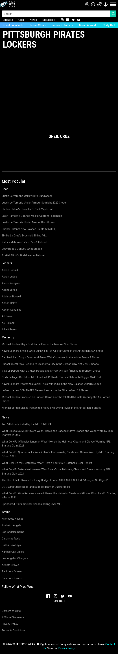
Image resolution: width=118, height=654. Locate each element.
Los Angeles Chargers (15, 558)
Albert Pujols (9, 329)
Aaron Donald (10, 270)
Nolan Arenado (88, 25)
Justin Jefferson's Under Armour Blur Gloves (28, 222)
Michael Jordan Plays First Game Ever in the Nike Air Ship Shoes (39, 344)
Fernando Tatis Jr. (62, 25)
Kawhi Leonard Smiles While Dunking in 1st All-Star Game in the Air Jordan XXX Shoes (53, 350)
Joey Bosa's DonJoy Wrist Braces (22, 248)
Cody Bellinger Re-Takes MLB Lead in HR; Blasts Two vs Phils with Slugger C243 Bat (51, 377)
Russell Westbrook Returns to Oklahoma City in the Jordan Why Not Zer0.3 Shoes (50, 364)
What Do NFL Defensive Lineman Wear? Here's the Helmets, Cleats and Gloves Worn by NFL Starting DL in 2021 (56, 471)
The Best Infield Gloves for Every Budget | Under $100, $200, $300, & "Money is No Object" (55, 480)
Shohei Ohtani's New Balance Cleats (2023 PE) (29, 229)
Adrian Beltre (9, 303)
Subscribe (48, 20)
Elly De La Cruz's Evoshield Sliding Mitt (24, 235)
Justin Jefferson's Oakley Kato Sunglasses (27, 196)
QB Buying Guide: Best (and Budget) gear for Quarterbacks (36, 486)
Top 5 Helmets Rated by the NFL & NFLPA (26, 424)
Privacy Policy (10, 624)
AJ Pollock (8, 323)
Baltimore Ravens (12, 578)
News (33, 20)
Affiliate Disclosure (13, 617)
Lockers (8, 20)
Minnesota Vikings (12, 518)
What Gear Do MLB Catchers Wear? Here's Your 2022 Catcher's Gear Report (47, 463)
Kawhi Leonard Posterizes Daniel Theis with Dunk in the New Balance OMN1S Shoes (51, 384)
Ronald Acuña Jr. (13, 25)
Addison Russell (11, 296)
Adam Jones (9, 289)
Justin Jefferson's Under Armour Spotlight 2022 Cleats (34, 202)
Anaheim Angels (11, 525)
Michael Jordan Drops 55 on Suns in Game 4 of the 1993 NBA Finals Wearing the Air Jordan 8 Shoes (57, 399)
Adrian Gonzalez (11, 309)
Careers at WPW (11, 611)
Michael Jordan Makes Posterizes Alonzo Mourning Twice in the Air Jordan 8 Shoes (51, 407)
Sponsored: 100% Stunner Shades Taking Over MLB (32, 504)
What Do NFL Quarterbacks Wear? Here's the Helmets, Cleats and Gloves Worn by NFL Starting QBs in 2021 (58, 454)
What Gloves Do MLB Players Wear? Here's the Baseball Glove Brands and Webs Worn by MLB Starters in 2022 (57, 433)
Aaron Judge (9, 276)
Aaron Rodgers (11, 283)
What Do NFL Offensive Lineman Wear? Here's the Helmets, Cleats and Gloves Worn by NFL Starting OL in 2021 (56, 443)
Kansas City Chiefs (13, 551)
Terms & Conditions (13, 630)
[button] (106, 4)
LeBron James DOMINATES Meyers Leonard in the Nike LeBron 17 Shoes (45, 390)
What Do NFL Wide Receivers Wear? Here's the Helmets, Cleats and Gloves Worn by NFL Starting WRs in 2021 (59, 495)
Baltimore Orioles (12, 571)
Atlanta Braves (10, 565)
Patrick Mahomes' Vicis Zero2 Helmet (24, 242)
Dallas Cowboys (11, 545)
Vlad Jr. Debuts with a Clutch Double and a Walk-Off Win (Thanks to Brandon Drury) (51, 370)
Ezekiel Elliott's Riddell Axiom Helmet (23, 255)
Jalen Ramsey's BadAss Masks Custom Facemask (32, 215)
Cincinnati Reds (11, 538)
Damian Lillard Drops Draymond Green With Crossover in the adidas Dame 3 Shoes (50, 357)
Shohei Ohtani (37, 25)
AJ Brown (7, 316)
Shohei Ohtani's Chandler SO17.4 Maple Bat (27, 209)
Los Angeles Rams (13, 532)
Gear (21, 20)
